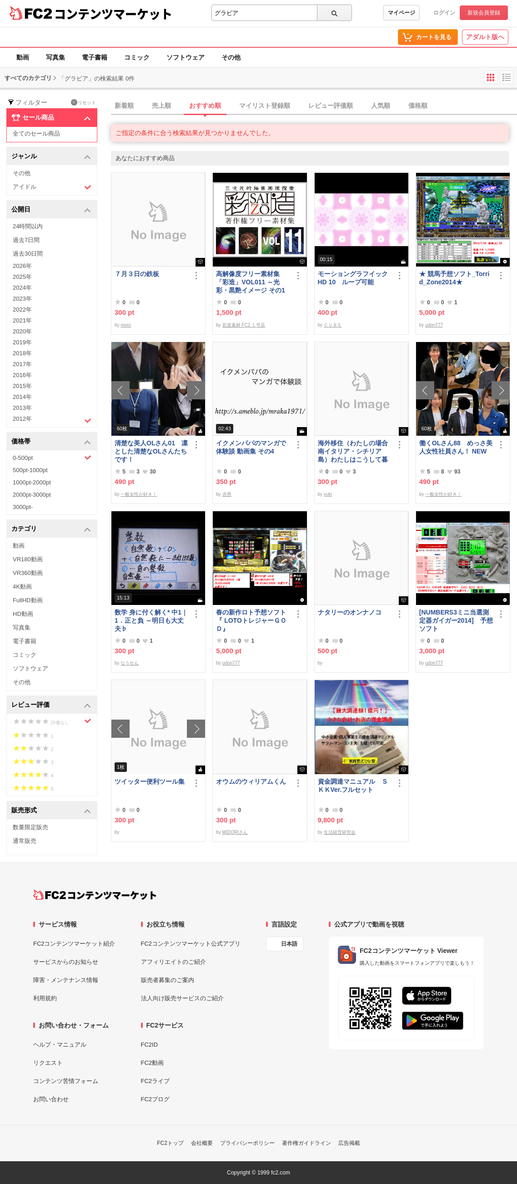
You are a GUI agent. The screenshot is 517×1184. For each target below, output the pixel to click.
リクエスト (48, 1062)
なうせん (129, 662)
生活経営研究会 (340, 832)
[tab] (314, 106)
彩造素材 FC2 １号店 (243, 324)
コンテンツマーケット (113, 13)
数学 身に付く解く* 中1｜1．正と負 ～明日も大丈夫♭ (151, 620)
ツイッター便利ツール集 (150, 781)
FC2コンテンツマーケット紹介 (74, 943)
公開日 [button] (51, 210)
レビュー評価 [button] (51, 705)
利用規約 (45, 998)
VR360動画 (28, 572)
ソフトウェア (185, 57)
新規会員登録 (483, 13)
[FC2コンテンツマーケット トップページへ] (94, 894)
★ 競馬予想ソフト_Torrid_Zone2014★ (454, 278)
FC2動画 (152, 1062)
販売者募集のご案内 (167, 980)
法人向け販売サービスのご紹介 (182, 998)
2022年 (22, 309)
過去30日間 (28, 253)
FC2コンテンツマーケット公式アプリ (191, 943)
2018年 (22, 353)
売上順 (161, 105)
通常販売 (24, 840)
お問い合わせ (51, 1099)
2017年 (22, 364)
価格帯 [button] (51, 442)
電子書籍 (94, 57)
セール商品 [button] (51, 117)
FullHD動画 (28, 600)
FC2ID (149, 1044)
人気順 (380, 105)
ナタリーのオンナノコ (349, 612)
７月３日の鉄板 (137, 273)
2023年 (22, 298)
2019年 (22, 342)
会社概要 (202, 1143)
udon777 (434, 324)
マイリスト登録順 (264, 105)
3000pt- (23, 507)
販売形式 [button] (51, 810)
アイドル (52, 187)
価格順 (417, 105)
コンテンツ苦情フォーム (65, 1081)
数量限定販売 (30, 827)
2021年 (22, 320)
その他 (231, 57)
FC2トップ (170, 1143)
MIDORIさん (235, 832)
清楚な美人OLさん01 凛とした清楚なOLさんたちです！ (151, 451)
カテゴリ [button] (51, 529)
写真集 (55, 57)
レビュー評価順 (330, 105)
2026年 (22, 265)
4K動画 (22, 586)
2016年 (22, 375)
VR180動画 (28, 559)
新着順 (124, 105)
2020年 (22, 331)
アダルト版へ (485, 36)
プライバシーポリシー (247, 1143)
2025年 (22, 276)
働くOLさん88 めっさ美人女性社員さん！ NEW (455, 447)
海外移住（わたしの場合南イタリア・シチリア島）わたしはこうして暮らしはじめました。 (353, 451)
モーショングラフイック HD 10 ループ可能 (355, 278)
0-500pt (52, 457)
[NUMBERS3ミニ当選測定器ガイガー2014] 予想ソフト (456, 620)
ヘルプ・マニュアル (59, 1044)
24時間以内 (28, 226)
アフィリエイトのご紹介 (173, 961)
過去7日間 (26, 240)
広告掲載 (349, 1143)
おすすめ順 (205, 105)
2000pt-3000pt (32, 494)
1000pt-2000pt (32, 482)
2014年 (22, 396)
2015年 (22, 386)
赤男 (226, 494)
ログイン (444, 13)
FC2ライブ (155, 1081)
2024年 (22, 287)
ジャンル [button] (51, 156)
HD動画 (23, 613)
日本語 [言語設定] (289, 944)
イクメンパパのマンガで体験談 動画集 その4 (251, 447)
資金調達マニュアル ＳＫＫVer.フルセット (353, 785)
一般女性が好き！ (138, 494)
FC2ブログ (155, 1099)
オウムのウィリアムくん (251, 781)
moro (125, 324)
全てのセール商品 (36, 133)
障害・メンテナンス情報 (65, 980)
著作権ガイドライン (306, 1143)
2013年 (22, 407)
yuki (328, 494)
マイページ (401, 13)
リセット (83, 102)
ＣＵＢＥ (333, 324)
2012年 (52, 419)
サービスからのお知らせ (65, 961)
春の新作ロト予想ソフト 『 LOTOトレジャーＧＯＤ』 (253, 620)
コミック (137, 57)
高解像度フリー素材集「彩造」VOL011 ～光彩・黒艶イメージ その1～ (250, 282)
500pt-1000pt (30, 470)
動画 (22, 57)
